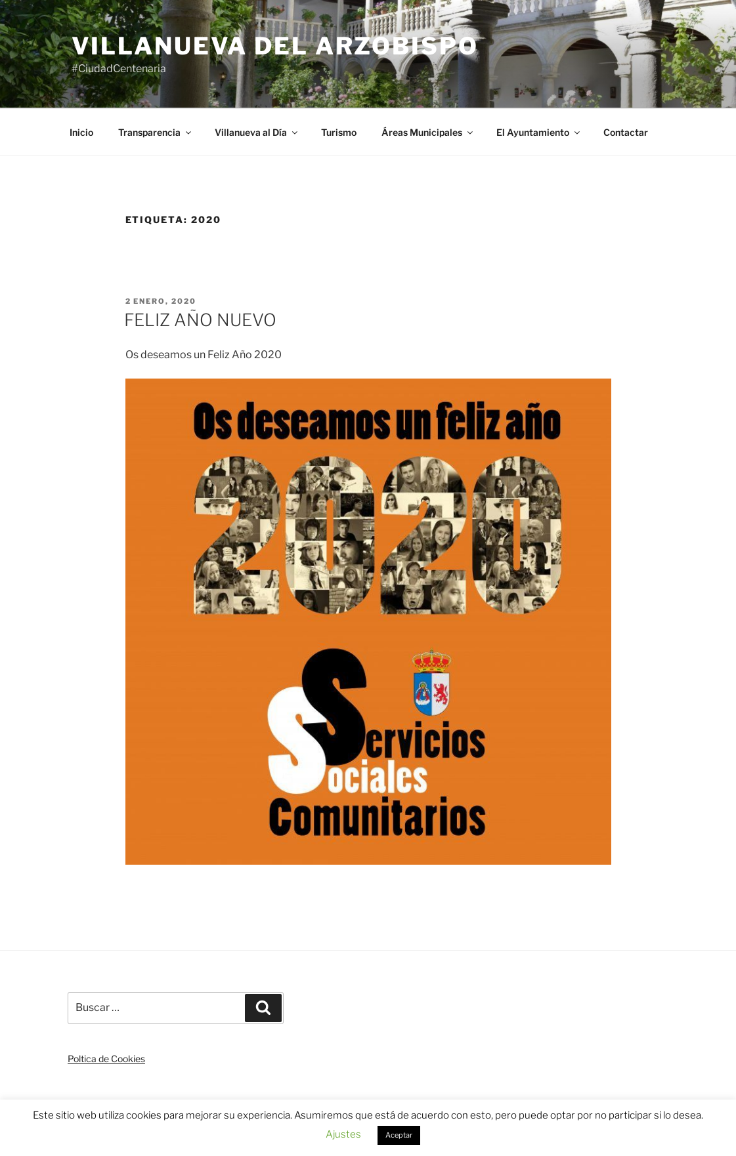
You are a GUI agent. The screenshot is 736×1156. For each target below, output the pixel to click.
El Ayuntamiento (539, 132)
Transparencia (155, 132)
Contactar (625, 132)
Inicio (81, 132)
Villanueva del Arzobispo (275, 45)
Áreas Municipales (428, 132)
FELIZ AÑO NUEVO (200, 320)
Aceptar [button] (398, 1135)
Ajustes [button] (343, 1134)
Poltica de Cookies (106, 1058)
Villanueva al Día (257, 132)
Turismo (339, 132)
